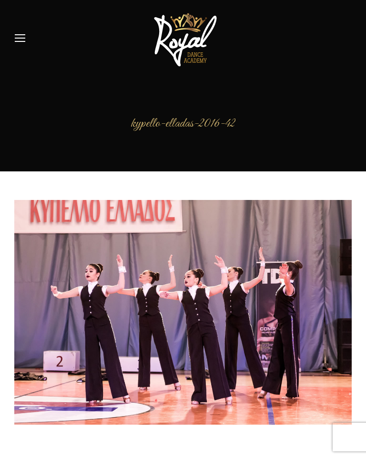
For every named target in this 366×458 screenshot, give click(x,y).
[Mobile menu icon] (20, 38)
